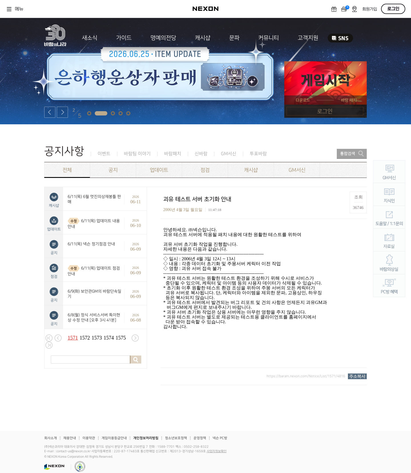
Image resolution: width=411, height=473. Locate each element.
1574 (109, 338)
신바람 (201, 153)
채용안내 (69, 438)
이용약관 (88, 438)
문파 (234, 38)
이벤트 (104, 153)
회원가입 (369, 9)
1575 (121, 338)
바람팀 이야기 (137, 153)
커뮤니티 (268, 38)
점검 (204, 170)
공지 (113, 170)
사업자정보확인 (217, 451)
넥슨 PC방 (220, 438)
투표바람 (258, 153)
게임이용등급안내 (114, 438)
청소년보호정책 (176, 438)
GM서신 (228, 153)
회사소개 (50, 438)
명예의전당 (163, 38)
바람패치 (172, 153)
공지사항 (64, 151)
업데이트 (159, 170)
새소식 (89, 38)
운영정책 (200, 438)
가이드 (124, 38)
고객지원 (308, 38)
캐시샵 (202, 38)
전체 (67, 170)
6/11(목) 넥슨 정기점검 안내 (91, 244)
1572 (85, 338)
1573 (97, 338)
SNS (340, 38)
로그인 (393, 8)
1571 (73, 338)
